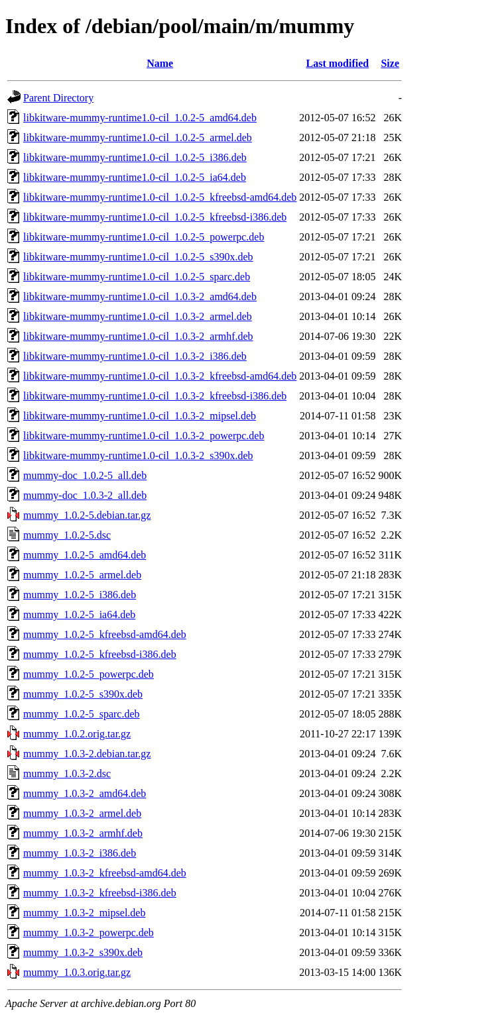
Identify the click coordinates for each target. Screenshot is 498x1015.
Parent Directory (58, 97)
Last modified (337, 63)
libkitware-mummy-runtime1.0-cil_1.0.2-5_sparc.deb (136, 276)
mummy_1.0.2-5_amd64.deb (84, 555)
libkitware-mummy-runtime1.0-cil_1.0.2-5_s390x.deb (138, 256)
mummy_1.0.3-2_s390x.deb (83, 952)
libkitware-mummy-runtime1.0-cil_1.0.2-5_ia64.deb (134, 177)
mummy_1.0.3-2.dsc (67, 773)
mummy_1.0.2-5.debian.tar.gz (87, 515)
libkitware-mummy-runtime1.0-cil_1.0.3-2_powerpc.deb (143, 435)
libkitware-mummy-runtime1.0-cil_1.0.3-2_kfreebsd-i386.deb (154, 395)
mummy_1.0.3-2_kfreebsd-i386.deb (99, 892)
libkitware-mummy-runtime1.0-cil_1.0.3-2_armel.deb (137, 316)
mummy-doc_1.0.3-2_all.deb (85, 495)
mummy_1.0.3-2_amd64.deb (84, 793)
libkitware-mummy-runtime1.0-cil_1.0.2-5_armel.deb (137, 137)
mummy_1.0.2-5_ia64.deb (79, 614)
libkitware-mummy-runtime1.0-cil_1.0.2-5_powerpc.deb (143, 236)
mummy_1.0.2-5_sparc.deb (81, 714)
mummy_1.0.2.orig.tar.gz (77, 733)
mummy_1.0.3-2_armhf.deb (83, 833)
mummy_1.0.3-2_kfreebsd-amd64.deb (104, 873)
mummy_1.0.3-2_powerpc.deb (88, 932)
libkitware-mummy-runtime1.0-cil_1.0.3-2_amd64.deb (140, 296)
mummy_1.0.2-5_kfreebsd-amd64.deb (104, 634)
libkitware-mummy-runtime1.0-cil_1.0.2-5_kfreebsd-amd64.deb (159, 197)
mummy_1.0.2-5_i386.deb (79, 594)
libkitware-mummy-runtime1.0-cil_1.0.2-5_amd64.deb (140, 117)
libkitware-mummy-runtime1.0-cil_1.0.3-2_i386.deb (135, 356)
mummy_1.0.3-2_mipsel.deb (84, 912)
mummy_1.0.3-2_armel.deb (82, 813)
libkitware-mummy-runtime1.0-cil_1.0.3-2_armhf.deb (138, 336)
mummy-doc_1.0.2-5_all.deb (85, 475)
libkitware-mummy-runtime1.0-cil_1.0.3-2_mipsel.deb (139, 415)
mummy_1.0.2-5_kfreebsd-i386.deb (99, 654)
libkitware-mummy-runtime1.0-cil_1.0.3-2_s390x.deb (138, 455)
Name (160, 63)
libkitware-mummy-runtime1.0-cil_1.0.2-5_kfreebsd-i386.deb (154, 217)
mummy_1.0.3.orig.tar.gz (77, 972)
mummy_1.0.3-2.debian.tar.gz (87, 753)
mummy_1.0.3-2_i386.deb (79, 853)
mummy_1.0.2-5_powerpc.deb (88, 674)
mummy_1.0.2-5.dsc (67, 535)
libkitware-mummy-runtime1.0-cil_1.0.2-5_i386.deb (135, 157)
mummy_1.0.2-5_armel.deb (82, 574)
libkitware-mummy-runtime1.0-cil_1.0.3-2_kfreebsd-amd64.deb (159, 376)
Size (390, 63)
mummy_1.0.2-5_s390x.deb (83, 694)
